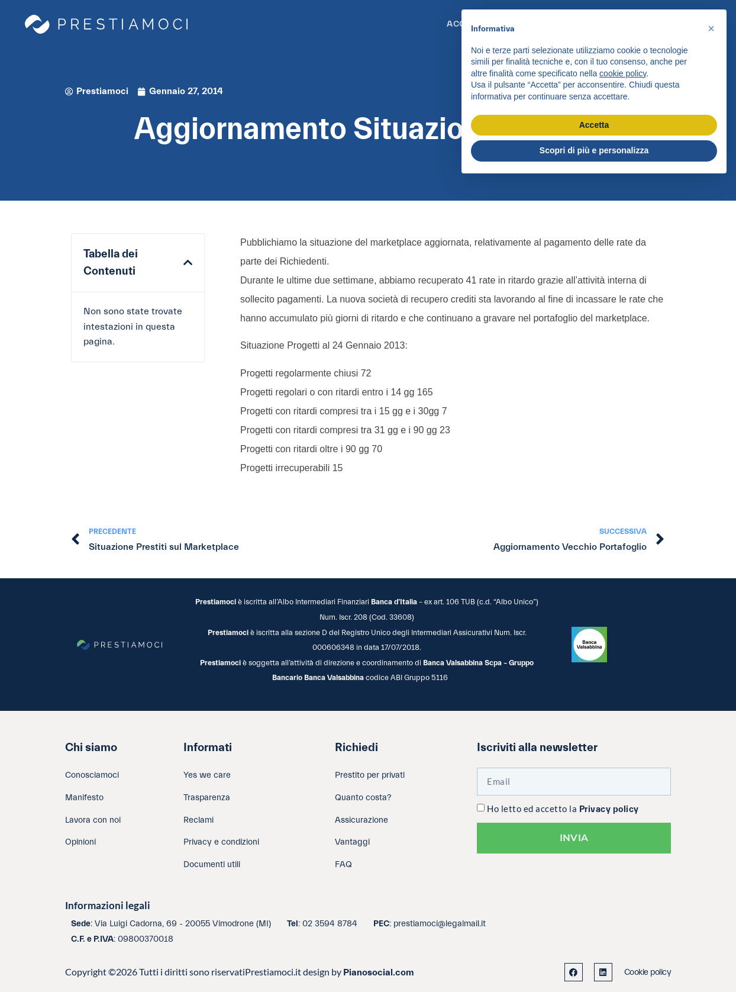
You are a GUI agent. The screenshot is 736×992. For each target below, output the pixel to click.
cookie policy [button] (622, 73)
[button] (187, 262)
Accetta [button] (594, 125)
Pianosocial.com (378, 972)
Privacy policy (609, 809)
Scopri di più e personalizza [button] (594, 150)
